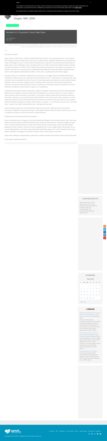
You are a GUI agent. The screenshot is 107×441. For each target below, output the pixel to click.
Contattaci (98, 431)
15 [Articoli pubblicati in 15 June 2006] (90, 291)
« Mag (81, 301)
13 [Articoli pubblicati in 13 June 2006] (84, 291)
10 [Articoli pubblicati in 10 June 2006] (96, 288)
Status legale (83, 431)
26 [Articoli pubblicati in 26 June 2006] (81, 298)
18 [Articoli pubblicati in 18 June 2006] (99, 291)
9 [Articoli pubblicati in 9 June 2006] (93, 288)
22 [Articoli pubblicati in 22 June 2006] (90, 295)
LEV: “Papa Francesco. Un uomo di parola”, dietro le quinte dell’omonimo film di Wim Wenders (89, 334)
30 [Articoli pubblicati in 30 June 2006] (93, 298)
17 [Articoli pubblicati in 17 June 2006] (96, 291)
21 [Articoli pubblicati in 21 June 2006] (87, 295)
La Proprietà (69, 431)
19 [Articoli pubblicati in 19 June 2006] (81, 295)
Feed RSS (90, 309)
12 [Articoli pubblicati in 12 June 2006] (81, 291)
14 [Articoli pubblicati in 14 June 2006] (87, 291)
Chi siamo (52, 431)
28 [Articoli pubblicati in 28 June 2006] (87, 298)
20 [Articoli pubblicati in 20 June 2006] (84, 295)
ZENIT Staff (9, 40)
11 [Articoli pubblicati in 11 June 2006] (99, 288)
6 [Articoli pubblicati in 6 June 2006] (84, 288)
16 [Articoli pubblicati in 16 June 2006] (93, 291)
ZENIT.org (35, 45)
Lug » (84, 301)
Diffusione (62, 431)
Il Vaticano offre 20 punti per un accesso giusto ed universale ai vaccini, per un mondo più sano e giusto (90, 314)
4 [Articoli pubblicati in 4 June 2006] (99, 285)
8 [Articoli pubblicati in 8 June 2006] (90, 288)
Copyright (91, 431)
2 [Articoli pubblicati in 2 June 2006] (93, 285)
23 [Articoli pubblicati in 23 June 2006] (93, 295)
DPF (57, 431)
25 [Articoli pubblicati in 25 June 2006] (99, 295)
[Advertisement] (90, 169)
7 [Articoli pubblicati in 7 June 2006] (87, 288)
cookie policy (78, 7)
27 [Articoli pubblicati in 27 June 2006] (84, 298)
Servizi (76, 431)
